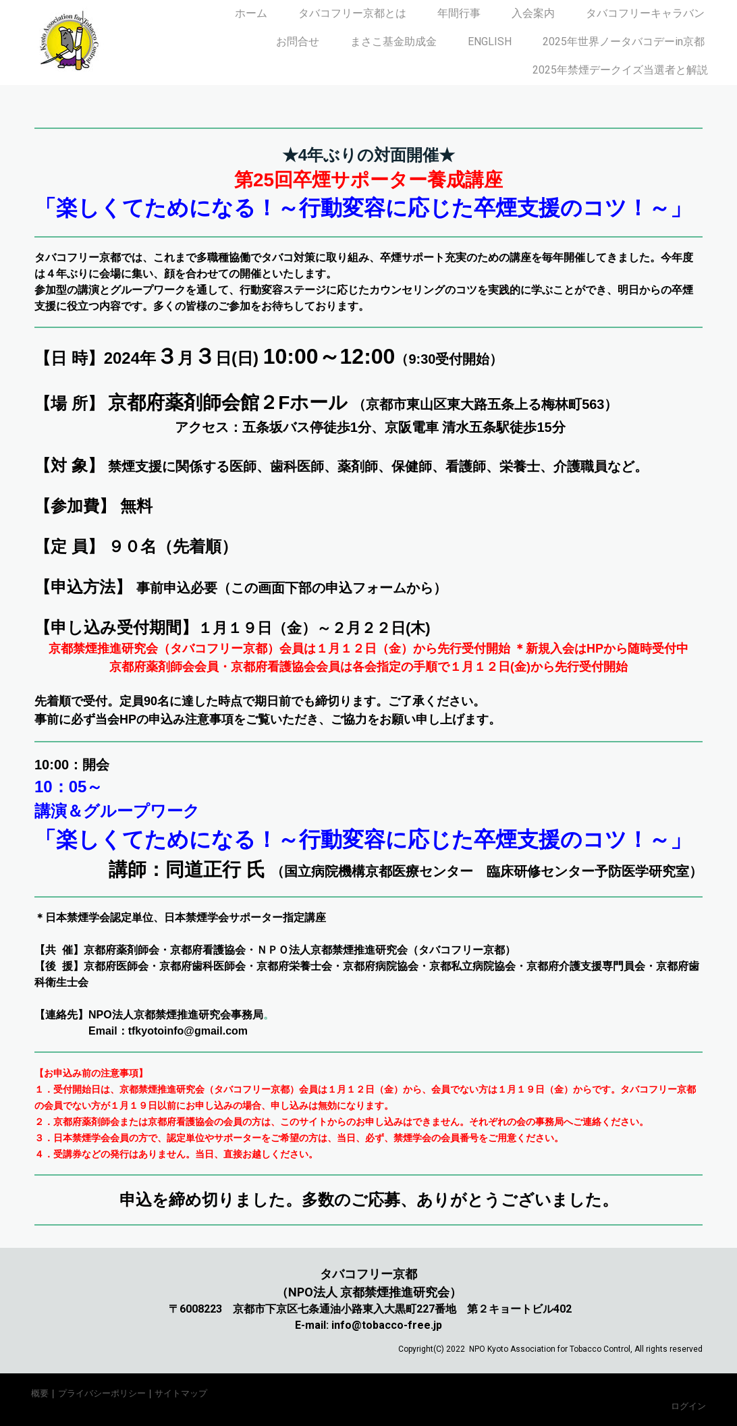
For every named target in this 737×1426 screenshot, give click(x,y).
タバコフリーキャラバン (645, 13)
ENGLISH (490, 41)
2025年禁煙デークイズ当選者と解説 (620, 69)
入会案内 (533, 13)
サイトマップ (181, 1393)
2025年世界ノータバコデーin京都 (624, 41)
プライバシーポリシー (102, 1393)
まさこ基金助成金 (393, 41)
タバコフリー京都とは (352, 13)
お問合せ (297, 41)
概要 (40, 1393)
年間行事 (459, 13)
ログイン (688, 1406)
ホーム (251, 13)
